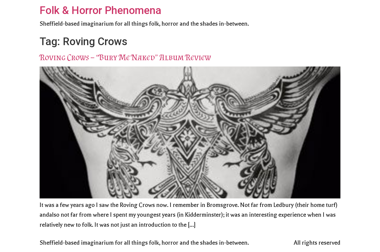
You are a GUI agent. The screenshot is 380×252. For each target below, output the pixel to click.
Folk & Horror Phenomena (100, 10)
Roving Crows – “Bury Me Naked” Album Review (125, 57)
